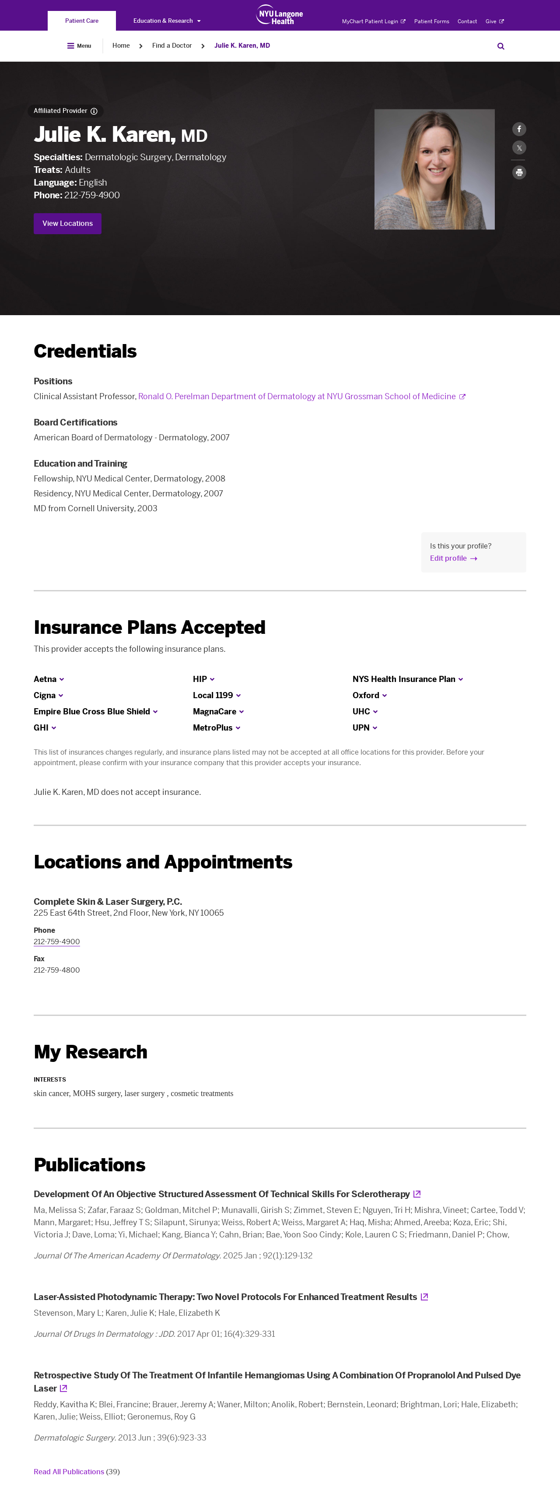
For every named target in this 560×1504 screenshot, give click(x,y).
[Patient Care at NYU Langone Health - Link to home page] (280, 14)
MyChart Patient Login (374, 21)
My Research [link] (91, 1052)
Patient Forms (431, 21)
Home (121, 45)
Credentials (85, 351)
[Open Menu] (79, 46)
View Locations (67, 223)
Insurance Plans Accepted (150, 627)
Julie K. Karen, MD (242, 45)
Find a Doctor (172, 45)
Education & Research (166, 21)
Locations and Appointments (163, 862)
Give (495, 21)
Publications (89, 1165)
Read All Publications (77, 1472)
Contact (467, 21)
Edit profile (448, 558)
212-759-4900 (91, 195)
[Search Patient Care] (501, 46)
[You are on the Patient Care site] (82, 20)
